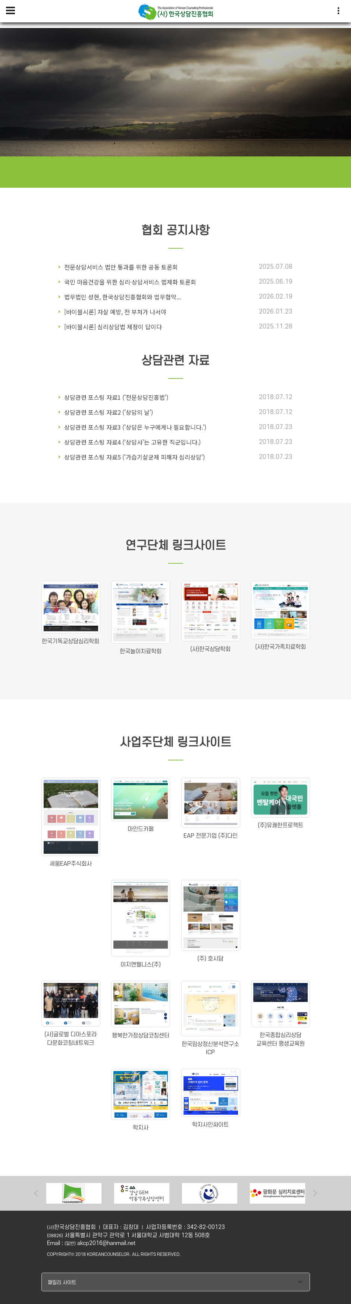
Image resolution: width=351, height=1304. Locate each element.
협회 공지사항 (175, 230)
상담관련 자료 (175, 361)
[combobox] (175, 1282)
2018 (80, 1254)
